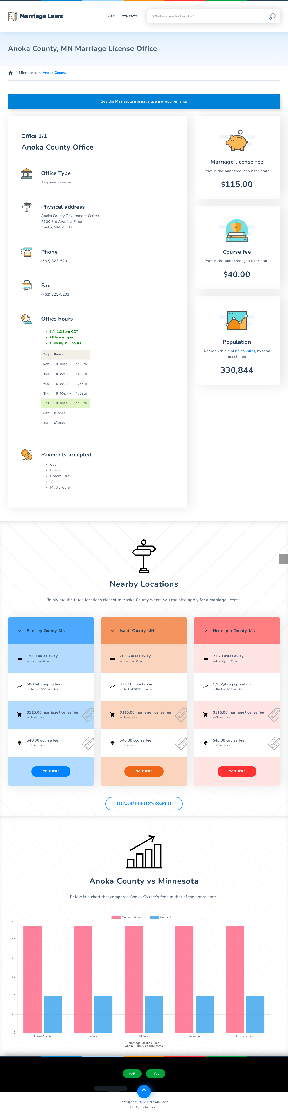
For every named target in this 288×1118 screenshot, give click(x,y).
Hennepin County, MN (234, 630)
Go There (51, 771)
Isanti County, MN (137, 630)
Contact (129, 16)
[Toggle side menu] (283, 559)
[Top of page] (144, 1091)
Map (111, 16)
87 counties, (246, 351)
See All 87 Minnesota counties (144, 803)
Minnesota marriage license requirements (151, 101)
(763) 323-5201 (55, 260)
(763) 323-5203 (55, 294)
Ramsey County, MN (46, 630)
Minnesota (28, 72)
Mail (155, 1073)
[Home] (10, 72)
